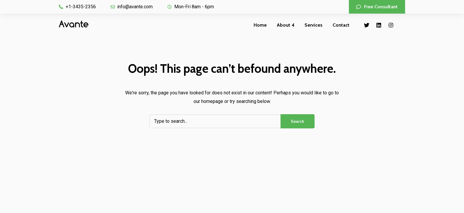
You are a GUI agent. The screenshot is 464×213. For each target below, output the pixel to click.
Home (260, 25)
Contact (341, 25)
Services (313, 25)
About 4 (285, 25)
